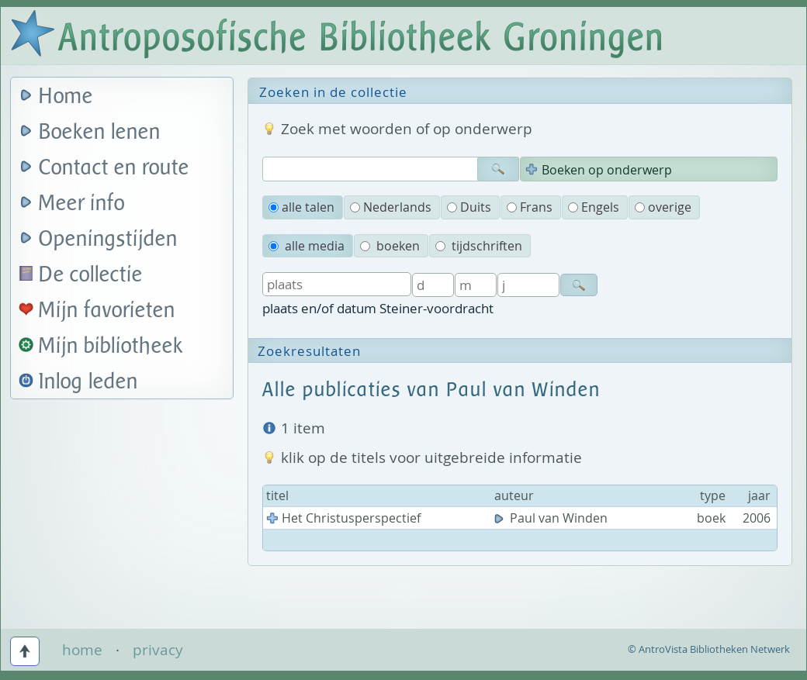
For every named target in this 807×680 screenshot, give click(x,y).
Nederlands (390, 207)
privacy (158, 650)
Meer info (82, 203)
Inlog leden (88, 382)
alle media (306, 245)
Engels (593, 207)
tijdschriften (478, 245)
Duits (469, 207)
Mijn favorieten (107, 310)
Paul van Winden (552, 517)
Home (66, 96)
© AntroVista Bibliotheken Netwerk (709, 649)
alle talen (301, 207)
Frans (529, 207)
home (82, 650)
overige (663, 207)
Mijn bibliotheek (111, 346)
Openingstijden (108, 239)
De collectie (91, 275)
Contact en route (114, 168)
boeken (390, 245)
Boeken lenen (100, 132)
